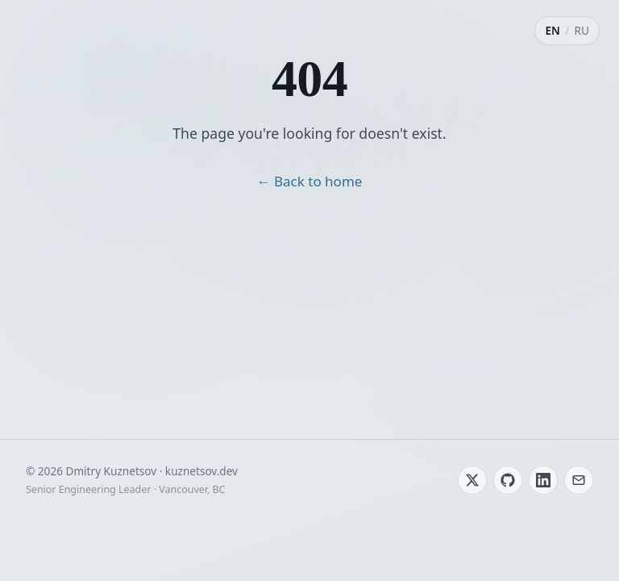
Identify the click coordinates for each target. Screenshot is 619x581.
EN (552, 30)
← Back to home (310, 181)
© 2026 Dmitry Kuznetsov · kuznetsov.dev (132, 471)
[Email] (578, 480)
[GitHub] (507, 480)
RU (582, 30)
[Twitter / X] (472, 480)
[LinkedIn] (543, 480)
